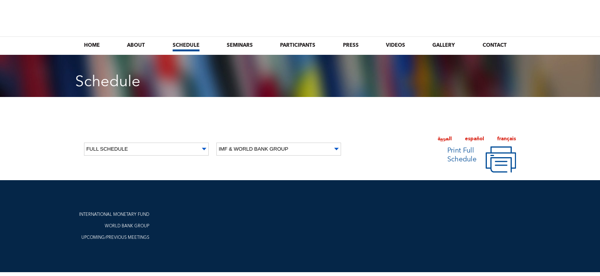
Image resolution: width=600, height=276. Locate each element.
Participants (297, 45)
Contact (495, 45)
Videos (395, 45)
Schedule (186, 45)
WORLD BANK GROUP (127, 226)
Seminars (240, 45)
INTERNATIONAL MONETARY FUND (114, 214)
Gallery (443, 45)
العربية (445, 139)
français (506, 139)
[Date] (146, 149)
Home (92, 45)
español (474, 139)
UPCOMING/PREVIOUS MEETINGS (115, 237)
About (136, 45)
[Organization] (278, 149)
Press (351, 45)
